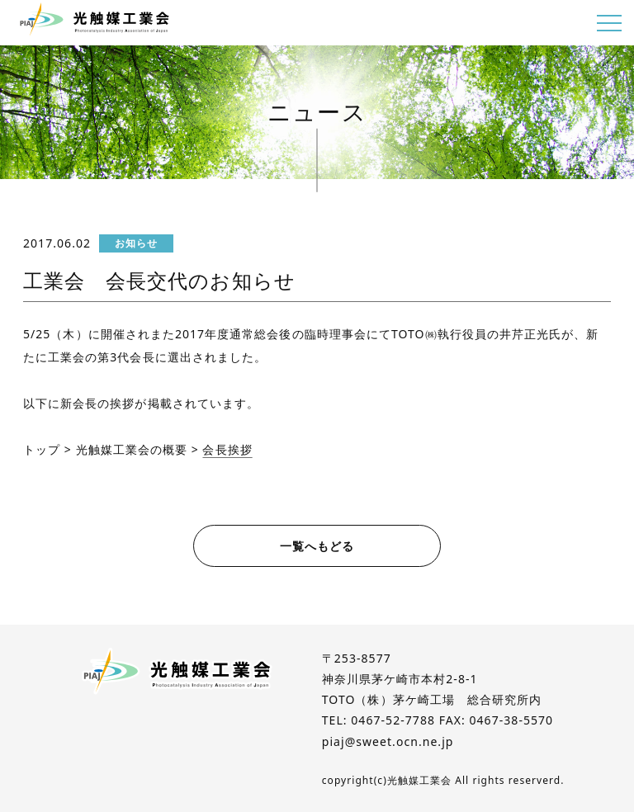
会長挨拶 (227, 449)
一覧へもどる (317, 546)
